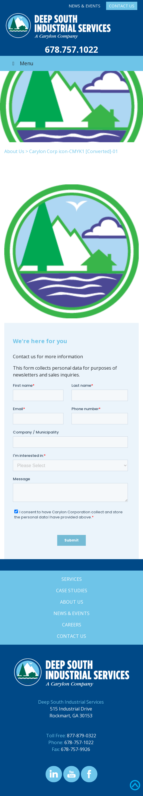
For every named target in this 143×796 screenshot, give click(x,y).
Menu (21, 63)
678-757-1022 (79, 742)
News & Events (84, 6)
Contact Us (121, 6)
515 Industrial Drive (71, 709)
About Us (14, 151)
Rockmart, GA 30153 (70, 715)
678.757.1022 (71, 49)
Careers (71, 625)
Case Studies (71, 590)
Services (71, 579)
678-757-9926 (75, 749)
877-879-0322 (81, 735)
